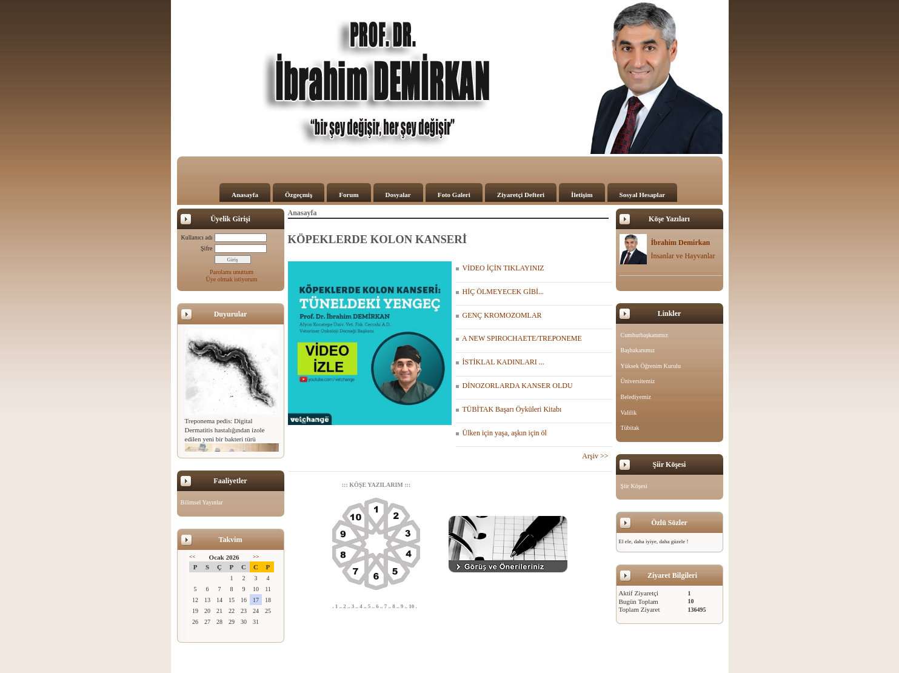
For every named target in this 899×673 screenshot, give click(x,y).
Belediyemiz (636, 396)
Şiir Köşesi (634, 486)
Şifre (206, 248)
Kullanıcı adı (197, 237)
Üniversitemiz (638, 381)
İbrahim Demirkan (680, 242)
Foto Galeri (454, 194)
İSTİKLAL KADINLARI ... (500, 362)
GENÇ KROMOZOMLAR (499, 315)
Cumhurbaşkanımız (644, 335)
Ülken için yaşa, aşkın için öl (501, 433)
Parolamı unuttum (231, 272)
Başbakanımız (638, 350)
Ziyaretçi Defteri (520, 194)
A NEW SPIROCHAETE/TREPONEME (519, 338)
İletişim (581, 194)
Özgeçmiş (298, 194)
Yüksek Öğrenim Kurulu (651, 366)
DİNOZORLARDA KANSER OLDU (514, 385)
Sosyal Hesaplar (642, 194)
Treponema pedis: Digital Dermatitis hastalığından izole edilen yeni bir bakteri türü (225, 430)
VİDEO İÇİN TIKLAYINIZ (500, 268)
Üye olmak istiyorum (232, 279)
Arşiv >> (597, 456)
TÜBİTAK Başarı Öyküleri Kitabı (509, 409)
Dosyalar (398, 194)
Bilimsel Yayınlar (202, 502)
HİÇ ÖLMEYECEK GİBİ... (500, 291)
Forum (348, 194)
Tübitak (630, 427)
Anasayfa (245, 194)
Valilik (629, 412)
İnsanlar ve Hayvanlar (682, 256)
